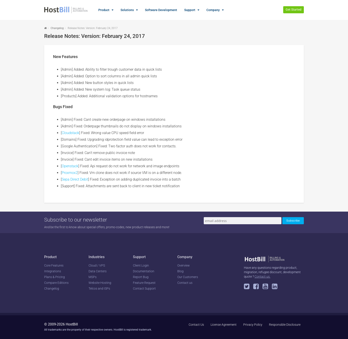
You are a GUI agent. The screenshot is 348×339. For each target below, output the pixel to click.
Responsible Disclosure (285, 324)
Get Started (293, 9)
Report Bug (140, 277)
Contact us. (262, 276)
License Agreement (224, 324)
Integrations (52, 271)
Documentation (143, 271)
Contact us (184, 282)
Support (189, 10)
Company (213, 10)
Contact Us (196, 324)
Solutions (127, 10)
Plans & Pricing (54, 277)
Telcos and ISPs (99, 288)
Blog (180, 271)
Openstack (70, 166)
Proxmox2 (70, 173)
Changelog (57, 28)
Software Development (161, 10)
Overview (183, 265)
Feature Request (144, 282)
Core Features (53, 265)
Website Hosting (100, 282)
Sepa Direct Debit (75, 179)
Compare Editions (56, 282)
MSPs (93, 277)
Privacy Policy (252, 324)
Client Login (141, 265)
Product (103, 10)
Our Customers (187, 277)
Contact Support (144, 288)
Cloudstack (70, 133)
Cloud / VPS (97, 265)
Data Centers (98, 271)
